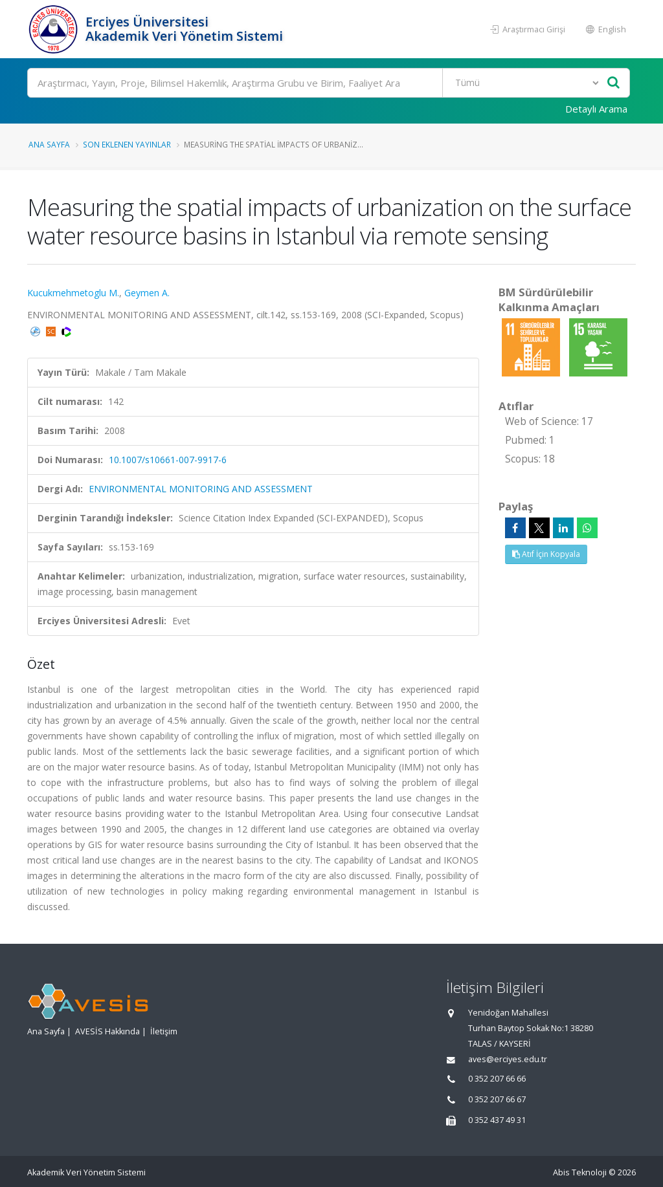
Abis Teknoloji (580, 1172)
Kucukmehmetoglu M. (73, 293)
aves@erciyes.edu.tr (507, 1059)
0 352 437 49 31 (497, 1120)
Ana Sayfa (49, 144)
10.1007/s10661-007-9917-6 (168, 459)
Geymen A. (147, 293)
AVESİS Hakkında (107, 1031)
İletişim (163, 1031)
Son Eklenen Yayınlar (127, 144)
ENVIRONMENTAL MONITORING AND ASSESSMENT (201, 489)
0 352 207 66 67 (497, 1099)
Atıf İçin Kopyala (546, 554)
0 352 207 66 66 (497, 1078)
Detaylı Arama (596, 108)
